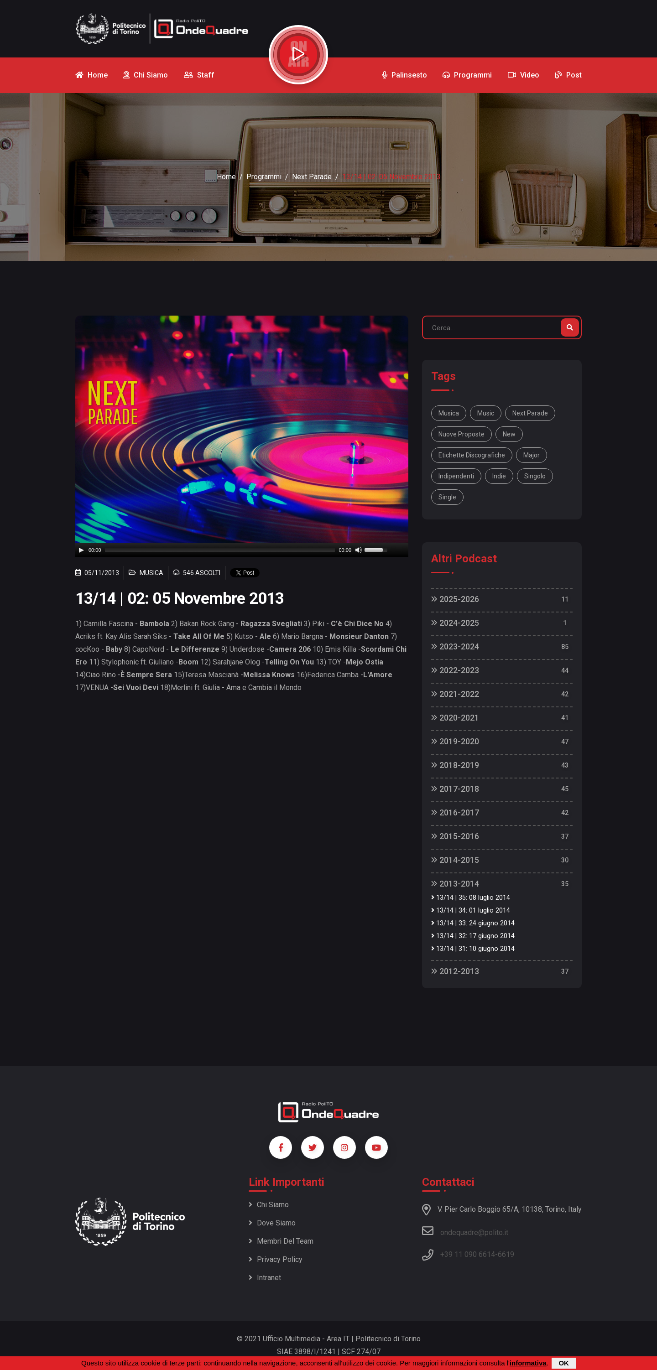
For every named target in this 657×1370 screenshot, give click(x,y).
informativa (528, 1363)
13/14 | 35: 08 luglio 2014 (470, 898)
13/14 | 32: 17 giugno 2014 (473, 936)
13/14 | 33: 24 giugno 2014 (473, 923)
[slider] (220, 550)
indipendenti (456, 476)
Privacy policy (275, 1259)
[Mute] (358, 550)
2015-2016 (455, 836)
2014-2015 (455, 860)
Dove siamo (272, 1223)
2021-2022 (455, 694)
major (531, 455)
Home (226, 176)
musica (448, 413)
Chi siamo (269, 1204)
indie (499, 476)
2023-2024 (455, 646)
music (485, 413)
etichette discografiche (471, 455)
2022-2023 (455, 670)
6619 (506, 1254)
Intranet (265, 1277)
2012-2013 (455, 971)
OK (563, 1363)
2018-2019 (455, 765)
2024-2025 (455, 623)
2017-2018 (455, 789)
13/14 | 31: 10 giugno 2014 (473, 949)
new (509, 434)
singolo (535, 476)
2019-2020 (455, 741)
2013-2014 (455, 883)
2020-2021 (455, 717)
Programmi (264, 176)
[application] (241, 550)
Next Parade (312, 176)
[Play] (81, 550)
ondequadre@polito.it (465, 1231)
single (447, 497)
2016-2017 (455, 812)
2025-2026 (455, 599)
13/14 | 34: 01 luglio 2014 (470, 910)
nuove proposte (461, 434)
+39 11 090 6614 (467, 1254)
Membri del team (281, 1241)
